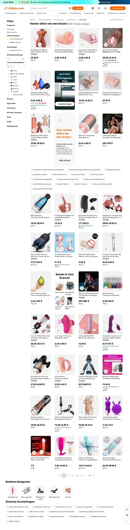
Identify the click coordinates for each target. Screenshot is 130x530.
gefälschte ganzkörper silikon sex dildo (61, 512)
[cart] (99, 8)
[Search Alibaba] (49, 8)
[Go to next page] (94, 475)
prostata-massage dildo (84, 507)
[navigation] (16, 247)
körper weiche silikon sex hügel (101, 184)
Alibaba (32, 19)
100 (90, 475)
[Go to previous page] (59, 475)
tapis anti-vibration (62, 184)
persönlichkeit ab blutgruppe (41, 184)
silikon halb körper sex (59, 174)
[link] (127, 509)
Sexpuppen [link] (83, 19)
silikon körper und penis (15, 512)
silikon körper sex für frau (41, 507)
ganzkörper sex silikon (112, 170)
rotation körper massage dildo (41, 179)
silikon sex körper (13, 521)
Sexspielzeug (71, 19)
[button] (70, 8)
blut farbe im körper (78, 174)
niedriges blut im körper (35, 516)
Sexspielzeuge (59, 19)
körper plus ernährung (15, 516)
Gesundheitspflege (44, 19)
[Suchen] (78, 8)
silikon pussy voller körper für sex (67, 179)
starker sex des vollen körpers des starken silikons (47, 170)
